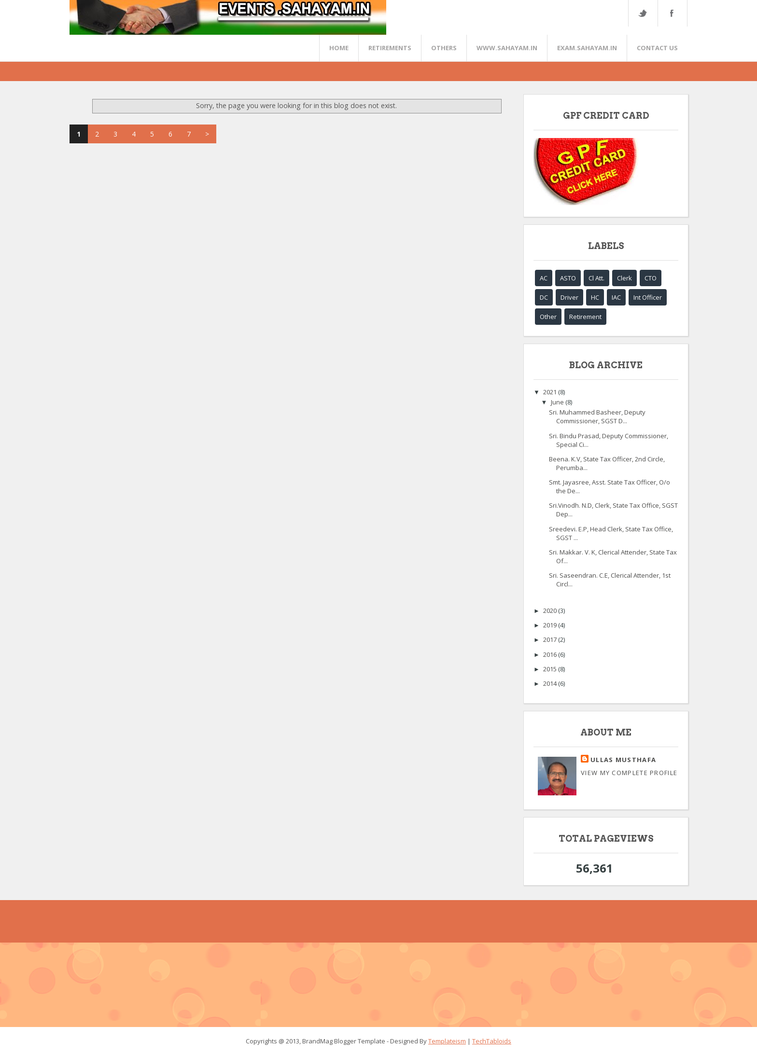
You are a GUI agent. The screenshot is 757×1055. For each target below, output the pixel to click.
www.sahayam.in (507, 47)
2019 (550, 625)
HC (595, 297)
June (558, 402)
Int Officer (647, 297)
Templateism (447, 1041)
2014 (550, 683)
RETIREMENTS (389, 47)
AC (543, 278)
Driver (569, 297)
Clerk (624, 278)
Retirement (585, 316)
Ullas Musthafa (623, 759)
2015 (550, 669)
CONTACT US (657, 47)
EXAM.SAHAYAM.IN (587, 47)
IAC (616, 297)
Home (339, 47)
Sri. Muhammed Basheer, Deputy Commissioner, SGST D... (597, 416)
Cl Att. (596, 278)
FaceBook (670, 13)
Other (548, 316)
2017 (550, 639)
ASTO (568, 278)
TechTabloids (491, 1041)
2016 (550, 654)
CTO (651, 278)
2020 (550, 610)
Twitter (642, 13)
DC (544, 297)
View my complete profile (629, 772)
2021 (550, 392)
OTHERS (444, 47)
